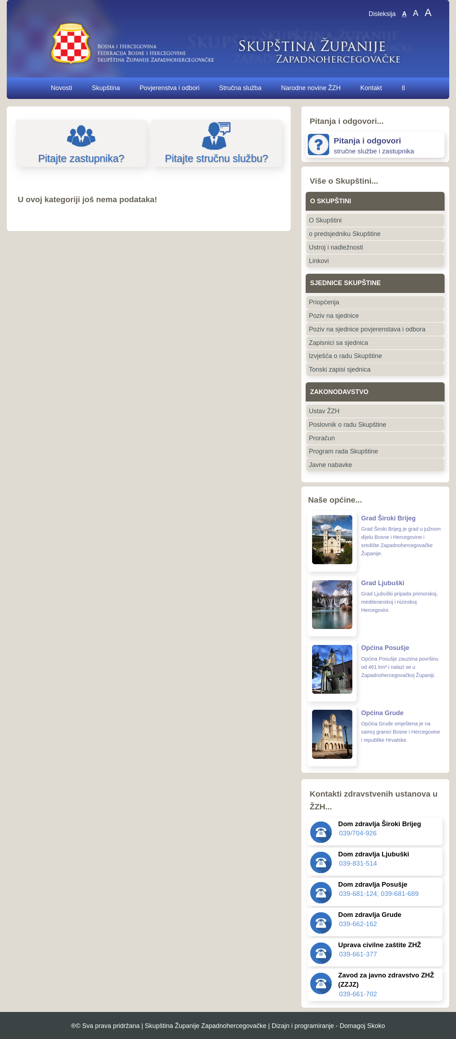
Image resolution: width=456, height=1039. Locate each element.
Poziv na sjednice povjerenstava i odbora (367, 329)
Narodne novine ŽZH (311, 87)
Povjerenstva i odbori (170, 87)
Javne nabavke (330, 464)
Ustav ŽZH (324, 411)
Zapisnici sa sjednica (338, 342)
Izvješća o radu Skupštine (345, 356)
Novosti (61, 87)
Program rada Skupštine (343, 451)
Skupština (106, 87)
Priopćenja (324, 302)
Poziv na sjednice (334, 315)
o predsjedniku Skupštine (344, 233)
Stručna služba (240, 87)
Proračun (322, 438)
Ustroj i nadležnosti (336, 247)
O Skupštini (325, 220)
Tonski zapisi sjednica (339, 369)
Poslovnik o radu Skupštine (347, 424)
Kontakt (371, 87)
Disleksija (382, 14)
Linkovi (319, 260)
